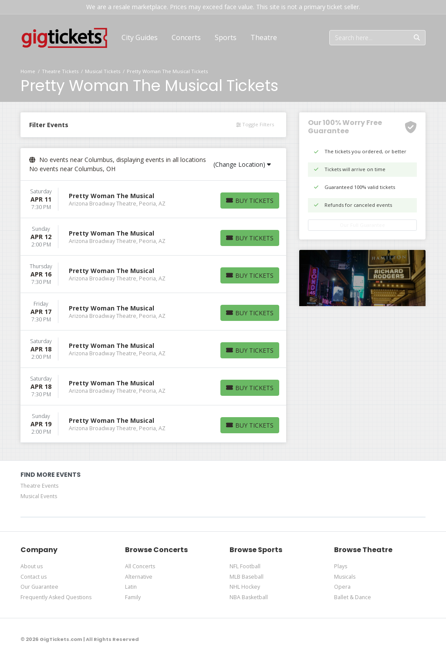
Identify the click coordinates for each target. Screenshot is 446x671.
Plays (340, 566)
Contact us (33, 576)
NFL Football (245, 566)
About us (31, 566)
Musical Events (38, 496)
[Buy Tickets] (249, 200)
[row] (153, 199)
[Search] (369, 37)
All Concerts (140, 566)
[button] (186, 37)
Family (133, 597)
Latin (131, 586)
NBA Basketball (249, 597)
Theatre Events (39, 485)
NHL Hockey (245, 586)
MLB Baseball (247, 576)
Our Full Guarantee (362, 225)
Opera (342, 586)
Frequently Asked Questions (55, 597)
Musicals (344, 576)
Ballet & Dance (352, 597)
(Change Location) (242, 164)
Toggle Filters (255, 124)
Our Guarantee (39, 586)
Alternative (138, 576)
